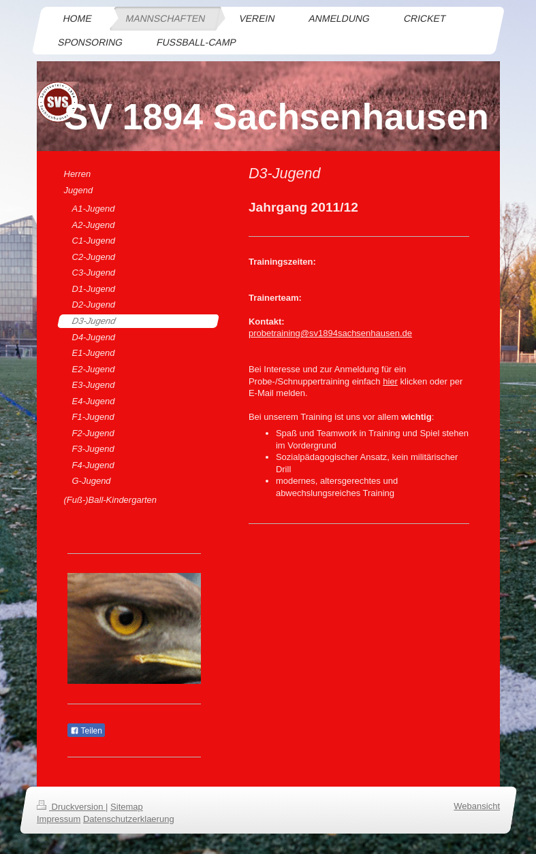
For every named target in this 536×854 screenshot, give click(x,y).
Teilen (86, 731)
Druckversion (71, 807)
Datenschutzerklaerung (128, 819)
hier (390, 381)
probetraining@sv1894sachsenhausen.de (330, 333)
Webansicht (477, 806)
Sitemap (126, 807)
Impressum (58, 819)
